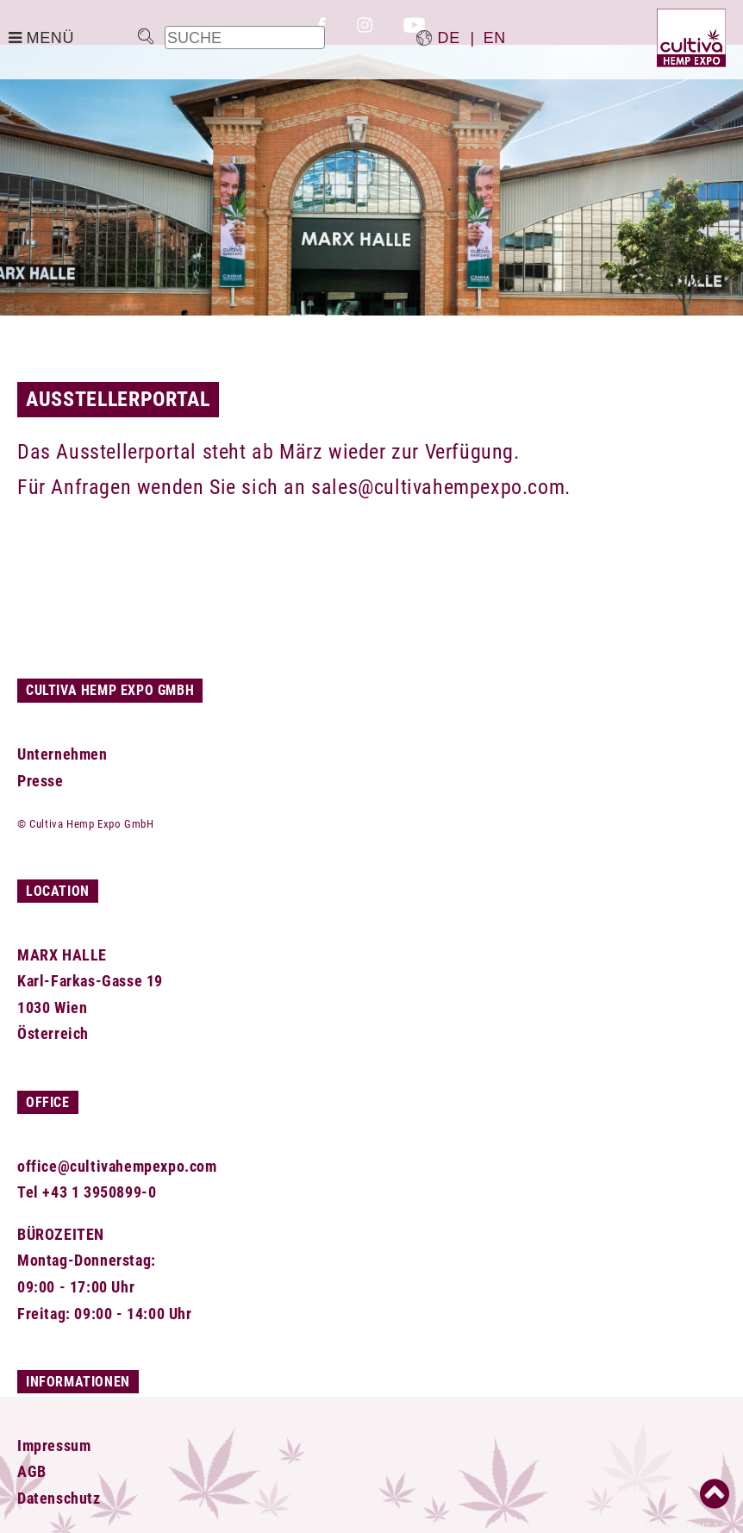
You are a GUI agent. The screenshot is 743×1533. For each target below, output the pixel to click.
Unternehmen (62, 754)
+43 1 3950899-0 (99, 1192)
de (449, 38)
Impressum (54, 1445)
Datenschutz (59, 1498)
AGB (32, 1471)
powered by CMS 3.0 (685, 1525)
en (495, 38)
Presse (40, 781)
